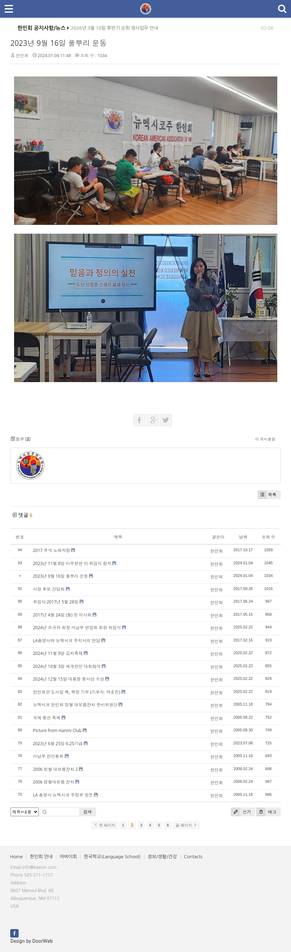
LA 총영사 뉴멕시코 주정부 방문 (63, 795)
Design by (32, 941)
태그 (266, 811)
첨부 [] (21, 439)
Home (16, 856)
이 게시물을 (265, 439)
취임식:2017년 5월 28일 (55, 602)
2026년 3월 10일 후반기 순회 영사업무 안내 (114, 29)
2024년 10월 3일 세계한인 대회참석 (67, 666)
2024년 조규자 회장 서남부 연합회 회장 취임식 (77, 628)
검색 (87, 812)
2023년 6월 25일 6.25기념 (58, 744)
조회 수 (268, 537)
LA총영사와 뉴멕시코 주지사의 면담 (66, 641)
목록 (267, 494)
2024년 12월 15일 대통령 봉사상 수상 (68, 679)
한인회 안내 (41, 856)
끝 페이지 (186, 825)
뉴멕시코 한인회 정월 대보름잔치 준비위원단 (75, 705)
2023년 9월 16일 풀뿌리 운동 (59, 43)
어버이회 (68, 856)
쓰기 (241, 811)
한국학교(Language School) (112, 856)
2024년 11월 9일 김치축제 (58, 653)
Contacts (193, 856)
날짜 (243, 537)
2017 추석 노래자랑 (51, 550)
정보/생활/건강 (162, 856)
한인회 (22, 56)
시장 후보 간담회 (49, 589)
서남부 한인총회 (48, 756)
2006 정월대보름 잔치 (54, 782)
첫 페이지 (104, 825)
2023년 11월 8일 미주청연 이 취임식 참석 (72, 563)
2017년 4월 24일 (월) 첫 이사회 (62, 615)
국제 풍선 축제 (47, 718)
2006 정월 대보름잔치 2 (55, 769)
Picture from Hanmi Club (57, 730)
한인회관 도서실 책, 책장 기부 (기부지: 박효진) (76, 692)
